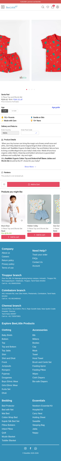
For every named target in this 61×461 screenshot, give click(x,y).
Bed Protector (8, 406)
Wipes (35, 374)
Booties (35, 343)
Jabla (34, 429)
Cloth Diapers (38, 378)
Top (3, 343)
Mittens (35, 339)
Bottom (5, 339)
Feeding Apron (39, 366)
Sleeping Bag (38, 425)
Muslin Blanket (8, 437)
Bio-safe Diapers (40, 381)
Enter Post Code (26, 130)
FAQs (35, 258)
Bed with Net (7, 410)
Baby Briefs (7, 335)
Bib (33, 335)
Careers (5, 257)
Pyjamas (6, 374)
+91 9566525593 (14, 283)
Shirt (4, 354)
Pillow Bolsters (8, 425)
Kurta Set (6, 389)
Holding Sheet (38, 417)
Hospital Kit (37, 410)
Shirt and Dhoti (8, 358)
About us (6, 253)
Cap (34, 347)
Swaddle (36, 421)
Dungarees (7, 378)
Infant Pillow (7, 429)
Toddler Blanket (9, 440)
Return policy (8, 260)
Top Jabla (6, 351)
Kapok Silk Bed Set (10, 421)
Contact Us (37, 262)
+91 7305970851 (14, 316)
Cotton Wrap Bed (9, 417)
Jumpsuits (6, 366)
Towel (35, 354)
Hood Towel (37, 358)
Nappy (35, 433)
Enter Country (6, 130)
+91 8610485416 (14, 298)
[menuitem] (2, 6)
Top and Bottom (9, 347)
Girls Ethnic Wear (10, 385)
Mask (34, 351)
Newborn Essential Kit (42, 406)
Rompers (6, 370)
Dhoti (4, 393)
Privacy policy (8, 264)
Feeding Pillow (39, 370)
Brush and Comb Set (42, 362)
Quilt (4, 433)
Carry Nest (37, 413)
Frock (4, 362)
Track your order (39, 255)
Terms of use (8, 268)
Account (36, 266)
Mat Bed (5, 413)
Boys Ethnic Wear (10, 381)
